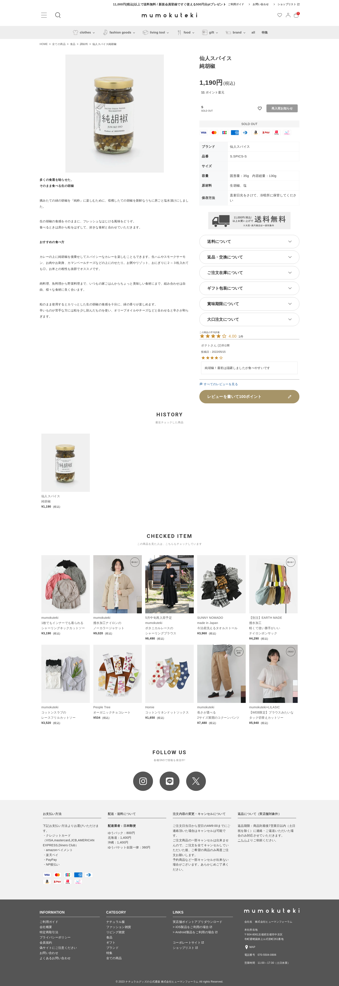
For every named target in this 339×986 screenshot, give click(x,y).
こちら (242, 840)
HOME (44, 44)
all (253, 32)
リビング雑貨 (115, 932)
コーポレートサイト (188, 942)
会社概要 (46, 927)
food (182, 32)
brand (233, 32)
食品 (73, 44)
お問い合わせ (261, 4)
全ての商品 (59, 44)
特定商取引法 (49, 932)
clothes (81, 32)
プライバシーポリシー (55, 937)
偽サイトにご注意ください (58, 947)
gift (207, 32)
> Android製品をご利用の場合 (195, 932)
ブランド (112, 947)
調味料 (84, 44)
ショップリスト (288, 4)
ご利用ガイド (236, 4)
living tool (153, 32)
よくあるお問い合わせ (55, 958)
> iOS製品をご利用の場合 (192, 927)
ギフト (111, 942)
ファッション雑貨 (118, 927)
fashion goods (116, 32)
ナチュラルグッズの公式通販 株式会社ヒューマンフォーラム (161, 981)
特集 (265, 32)
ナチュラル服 (115, 921)
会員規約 (46, 942)
